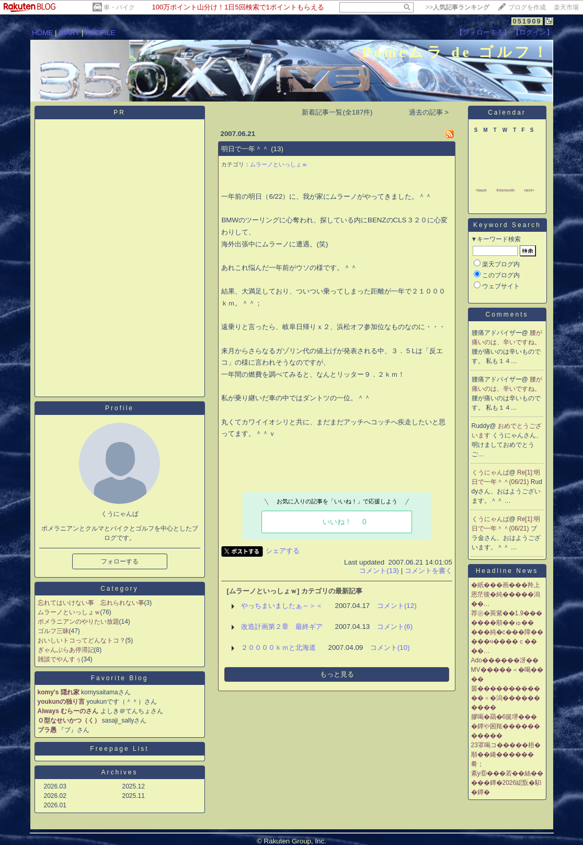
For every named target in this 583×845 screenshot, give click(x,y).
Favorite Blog (119, 678)
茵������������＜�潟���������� (505, 698)
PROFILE (100, 33)
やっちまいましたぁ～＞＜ (282, 606)
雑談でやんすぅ (60, 659)
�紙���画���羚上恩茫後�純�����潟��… (505, 594)
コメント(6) (395, 626)
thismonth (505, 190)
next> (529, 190)
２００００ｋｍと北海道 (278, 647)
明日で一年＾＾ (245, 149)
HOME (42, 33)
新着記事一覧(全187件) (337, 112)
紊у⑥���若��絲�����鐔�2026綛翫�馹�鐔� (507, 783)
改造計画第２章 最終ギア (282, 626)
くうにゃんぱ (490, 472)
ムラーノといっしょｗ (69, 612)
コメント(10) (390, 647)
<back (481, 190)
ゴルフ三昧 (53, 631)
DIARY (69, 33)
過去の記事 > (429, 112)
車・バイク (119, 7)
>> (457, 7)
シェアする (283, 551)
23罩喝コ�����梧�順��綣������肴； (506, 754)
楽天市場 (566, 7)
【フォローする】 (483, 32)
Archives (119, 772)
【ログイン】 (532, 32)
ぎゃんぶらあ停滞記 (66, 650)
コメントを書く (428, 570)
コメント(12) (397, 606)
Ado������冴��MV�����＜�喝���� (507, 670)
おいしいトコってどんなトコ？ (81, 640)
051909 (526, 21)
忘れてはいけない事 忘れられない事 (91, 602)
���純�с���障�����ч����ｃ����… (507, 641)
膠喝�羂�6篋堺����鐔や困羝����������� (505, 726)
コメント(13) (379, 570)
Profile (119, 408)
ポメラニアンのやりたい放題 (78, 621)
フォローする (120, 561)
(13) (277, 149)
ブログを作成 (527, 7)
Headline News (507, 570)
